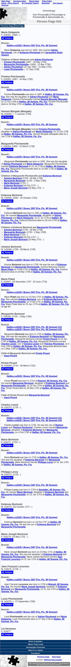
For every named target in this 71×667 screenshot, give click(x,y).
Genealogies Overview (35, 647)
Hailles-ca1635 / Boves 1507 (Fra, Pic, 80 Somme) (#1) (34, 327)
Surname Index (19, 1)
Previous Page (7, 26)
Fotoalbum (35, 653)
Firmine (14, 62)
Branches (46, 3)
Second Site (50, 663)
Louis (13, 69)
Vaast (10, 356)
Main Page (5, 1)
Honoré (54, 99)
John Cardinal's (42, 663)
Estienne (30, 52)
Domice (31, 344)
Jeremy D (58, 664)
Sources (4, 5)
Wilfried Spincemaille (53, 660)
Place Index (47, 1)
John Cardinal (40, 664)
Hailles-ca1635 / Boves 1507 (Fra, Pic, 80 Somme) (32, 45)
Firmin (50, 339)
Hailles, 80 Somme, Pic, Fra (33, 102)
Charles (8, 344)
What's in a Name (35, 650)
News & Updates (35, 641)
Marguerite (16, 64)
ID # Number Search (30, 3)
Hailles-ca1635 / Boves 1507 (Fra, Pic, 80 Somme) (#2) (34, 329)
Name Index (34, 1)
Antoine (13, 178)
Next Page (19, 26)
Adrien (44, 59)
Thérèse (54, 344)
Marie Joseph (15, 188)
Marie (44, 131)
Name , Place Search (10, 3)
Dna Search (58, 3)
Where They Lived (35, 644)
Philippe (45, 462)
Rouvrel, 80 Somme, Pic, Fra (52, 381)
